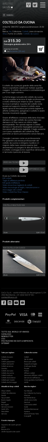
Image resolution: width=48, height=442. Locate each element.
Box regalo (5, 405)
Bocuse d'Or (5, 429)
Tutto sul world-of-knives (15, 332)
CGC (3, 339)
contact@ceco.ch (9, 297)
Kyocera (27, 411)
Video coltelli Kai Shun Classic (15, 192)
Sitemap (5, 343)
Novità (3, 395)
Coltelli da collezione (8, 393)
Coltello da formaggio (9, 382)
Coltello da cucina (7, 373)
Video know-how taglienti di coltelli (17, 185)
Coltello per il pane (7, 380)
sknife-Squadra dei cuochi (10, 432)
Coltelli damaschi (7, 364)
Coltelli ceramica (7, 366)
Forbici (26, 371)
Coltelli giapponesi (8, 362)
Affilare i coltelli (29, 373)
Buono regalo (6, 400)
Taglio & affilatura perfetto (14, 180)
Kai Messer (28, 391)
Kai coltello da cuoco (14, 248)
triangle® (27, 416)
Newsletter (7, 336)
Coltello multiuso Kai (14, 205)
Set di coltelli (28, 359)
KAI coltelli (7, 178)
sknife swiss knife (30, 400)
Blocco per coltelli (30, 362)
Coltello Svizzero (7, 357)
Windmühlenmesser (31, 409)
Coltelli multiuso (7, 375)
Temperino (5, 359)
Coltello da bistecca (8, 378)
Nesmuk (27, 402)
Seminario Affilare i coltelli (33, 375)
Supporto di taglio (30, 364)
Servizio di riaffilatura (32, 378)
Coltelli (25, 31)
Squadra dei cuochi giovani (11, 425)
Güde (26, 407)
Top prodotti (5, 398)
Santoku (4, 368)
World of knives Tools (31, 414)
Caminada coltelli (30, 405)
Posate (26, 368)
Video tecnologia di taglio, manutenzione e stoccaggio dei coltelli (21, 188)
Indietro (10, 15)
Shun (5, 34)
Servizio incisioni (7, 407)
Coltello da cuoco (31, 34)
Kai (10, 31)
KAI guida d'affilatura (11, 183)
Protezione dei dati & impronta (17, 341)
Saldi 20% (5, 409)
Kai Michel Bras (29, 398)
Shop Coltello (5, 391)
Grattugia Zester (30, 366)
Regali (3, 402)
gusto (3, 427)
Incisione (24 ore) (17, 51)
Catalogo (6, 334)
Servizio (4, 414)
